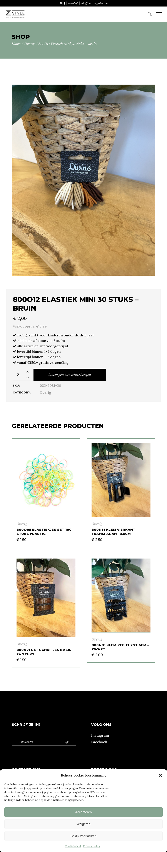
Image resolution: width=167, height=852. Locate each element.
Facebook (99, 742)
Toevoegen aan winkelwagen (69, 374)
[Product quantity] (18, 375)
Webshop (73, 3)
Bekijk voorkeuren (83, 836)
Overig (45, 392)
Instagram (100, 735)
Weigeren (83, 824)
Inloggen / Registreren (94, 3)
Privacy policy (91, 846)
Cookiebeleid (73, 846)
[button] (160, 775)
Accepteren (83, 812)
